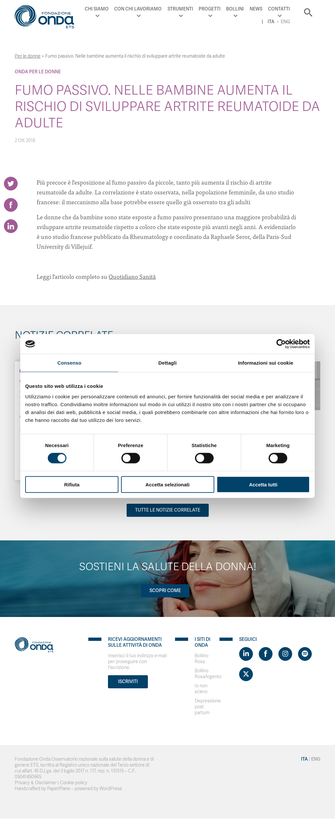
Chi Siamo (97, 9)
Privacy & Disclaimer (36, 783)
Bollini (235, 9)
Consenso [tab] (69, 363)
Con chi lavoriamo (138, 9)
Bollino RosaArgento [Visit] (208, 673)
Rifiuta (71, 484)
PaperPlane (58, 788)
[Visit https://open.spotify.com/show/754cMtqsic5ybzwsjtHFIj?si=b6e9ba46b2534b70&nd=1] (304, 653)
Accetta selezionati (167, 484)
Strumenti (180, 9)
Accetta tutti (263, 484)
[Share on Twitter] (10, 183)
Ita (271, 22)
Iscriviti (128, 681)
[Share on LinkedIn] (10, 226)
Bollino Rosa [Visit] (201, 658)
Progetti (209, 9)
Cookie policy (73, 783)
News (256, 9)
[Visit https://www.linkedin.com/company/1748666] (246, 653)
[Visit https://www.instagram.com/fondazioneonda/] (285, 653)
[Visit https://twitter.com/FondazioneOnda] (246, 674)
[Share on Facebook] (10, 204)
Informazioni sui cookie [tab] (265, 363)
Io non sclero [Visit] (201, 689)
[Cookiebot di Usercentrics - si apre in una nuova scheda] (281, 344)
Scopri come (165, 590)
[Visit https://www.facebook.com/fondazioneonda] (265, 653)
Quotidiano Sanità (132, 276)
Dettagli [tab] (167, 363)
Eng (285, 22)
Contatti (279, 9)
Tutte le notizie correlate (167, 510)
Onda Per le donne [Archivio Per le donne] (38, 72)
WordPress (110, 788)
